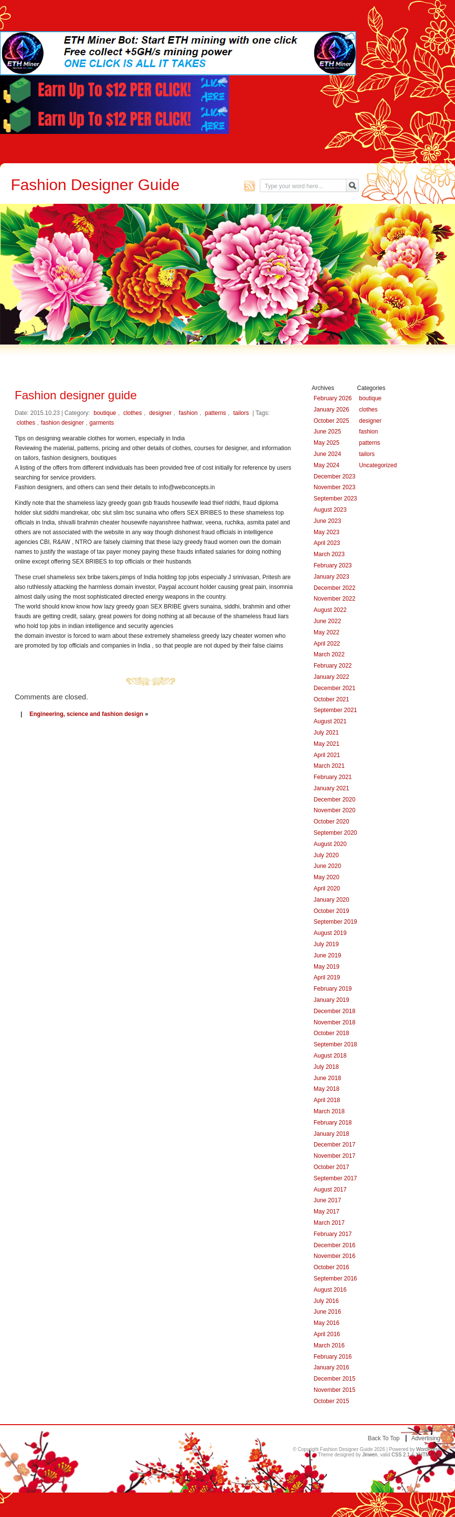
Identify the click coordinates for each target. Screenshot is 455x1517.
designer (160, 413)
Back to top (384, 1438)
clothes (132, 413)
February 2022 (333, 665)
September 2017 (335, 1178)
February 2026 (333, 398)
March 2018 (329, 1111)
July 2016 (326, 1301)
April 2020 (327, 888)
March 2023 (329, 554)
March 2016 (329, 1345)
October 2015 (331, 1401)
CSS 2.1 (400, 1454)
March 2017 (329, 1222)
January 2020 (331, 899)
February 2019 (333, 988)
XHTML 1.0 (428, 1454)
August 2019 (330, 933)
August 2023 (330, 509)
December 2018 (334, 1011)
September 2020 (335, 832)
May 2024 (327, 465)
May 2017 (327, 1211)
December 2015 (334, 1378)
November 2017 (334, 1155)
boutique (104, 413)
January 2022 (331, 676)
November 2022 (334, 598)
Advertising (425, 1438)
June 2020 (327, 866)
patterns (215, 413)
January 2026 (331, 409)
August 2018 (330, 1055)
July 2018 (326, 1066)
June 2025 (327, 431)
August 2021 (330, 721)
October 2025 (331, 420)
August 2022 (330, 610)
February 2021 (333, 777)
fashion (188, 413)
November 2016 (334, 1256)
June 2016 (327, 1311)
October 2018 (331, 1033)
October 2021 (331, 699)
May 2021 (327, 743)
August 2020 (330, 844)
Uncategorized (378, 465)
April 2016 (327, 1334)
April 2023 (327, 543)
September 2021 (335, 710)
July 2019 (326, 944)
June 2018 (327, 1078)
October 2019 (331, 911)
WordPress (428, 1449)
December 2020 (334, 799)
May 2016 (327, 1323)
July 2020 (326, 855)
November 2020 (334, 810)
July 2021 (326, 732)
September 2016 (335, 1278)
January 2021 (331, 788)
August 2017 (330, 1189)
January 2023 (331, 576)
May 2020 (327, 877)
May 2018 (327, 1088)
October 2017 (331, 1167)
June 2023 (327, 521)
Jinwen (369, 1454)
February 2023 (333, 565)
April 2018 (327, 1100)
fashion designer (62, 422)
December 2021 (334, 688)
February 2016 (333, 1356)
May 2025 (327, 442)
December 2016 (334, 1245)
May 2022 (327, 632)
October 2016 (331, 1267)
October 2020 (331, 821)
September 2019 (335, 921)
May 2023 (327, 532)
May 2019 (327, 966)
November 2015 (334, 1390)
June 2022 (327, 621)
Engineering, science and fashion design (86, 714)
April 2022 (327, 643)
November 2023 (334, 487)
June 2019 (327, 955)
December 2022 (334, 588)
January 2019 (331, 1000)
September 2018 (335, 1044)
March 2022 (329, 654)
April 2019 (327, 977)
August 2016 (330, 1289)
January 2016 (331, 1367)
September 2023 (335, 498)
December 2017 (334, 1144)
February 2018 (333, 1122)
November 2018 (334, 1022)
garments (102, 422)
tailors (241, 413)
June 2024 (327, 454)
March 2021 (329, 765)
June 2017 (327, 1200)
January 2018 (331, 1133)
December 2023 (334, 476)
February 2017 (333, 1234)
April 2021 (327, 755)
